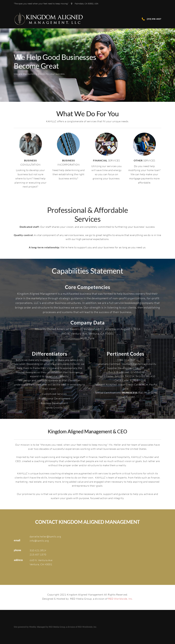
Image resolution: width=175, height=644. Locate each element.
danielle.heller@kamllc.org (45, 536)
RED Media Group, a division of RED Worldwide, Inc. (73, 626)
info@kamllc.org (39, 540)
